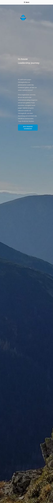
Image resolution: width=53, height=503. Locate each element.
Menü (26, 2)
